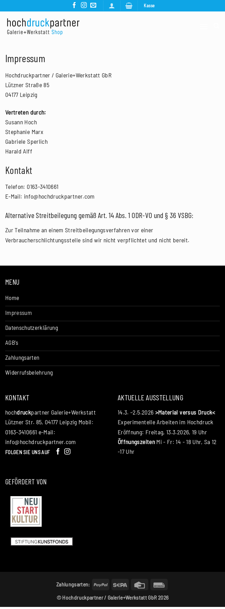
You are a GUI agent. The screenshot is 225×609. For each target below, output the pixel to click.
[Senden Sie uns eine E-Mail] (93, 5)
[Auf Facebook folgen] (74, 5)
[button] (129, 5)
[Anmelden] (111, 5)
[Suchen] (217, 26)
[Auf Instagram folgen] (83, 5)
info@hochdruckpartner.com (40, 443)
